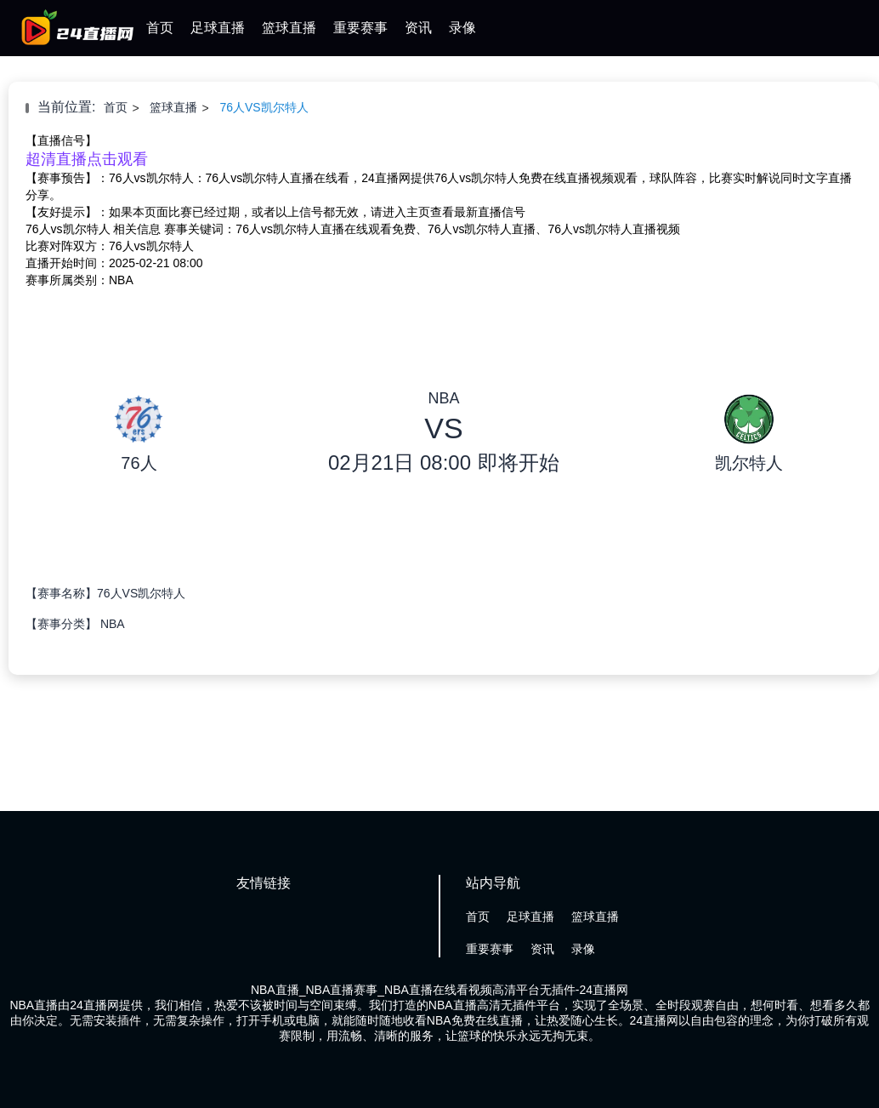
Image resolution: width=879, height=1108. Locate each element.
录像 (462, 27)
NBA (112, 624)
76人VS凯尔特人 (263, 107)
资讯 (418, 27)
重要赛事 (360, 27)
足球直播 (217, 27)
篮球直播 (289, 27)
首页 (159, 27)
